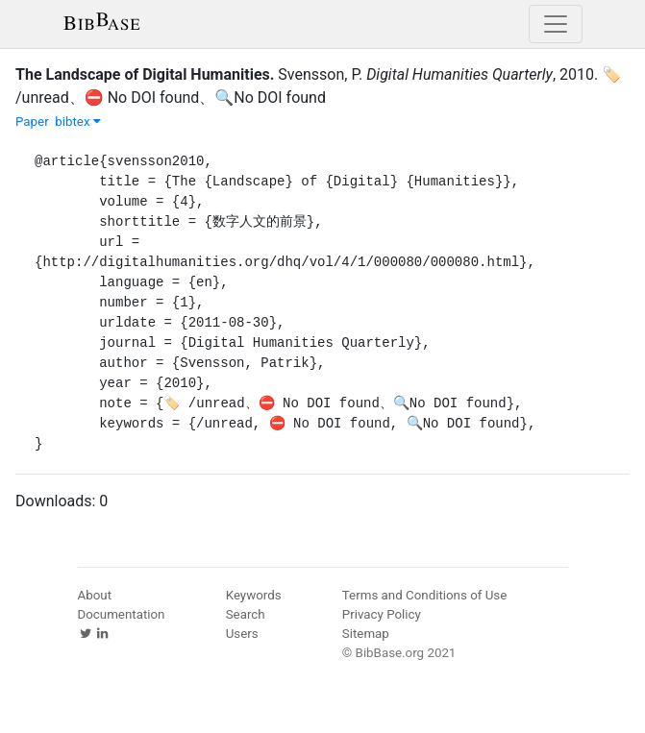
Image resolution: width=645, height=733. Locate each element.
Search (245, 614)
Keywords (254, 595)
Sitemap (365, 633)
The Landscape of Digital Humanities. (144, 74)
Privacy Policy (381, 614)
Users (242, 633)
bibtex (78, 121)
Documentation (121, 614)
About (95, 595)
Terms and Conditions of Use (424, 595)
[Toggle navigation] (556, 24)
